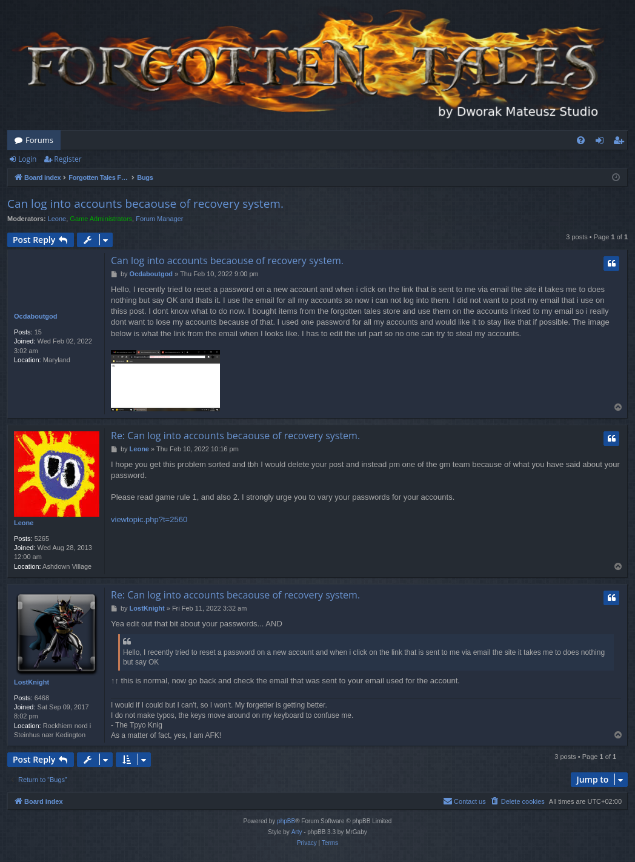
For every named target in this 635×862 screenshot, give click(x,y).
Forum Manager (159, 218)
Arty (296, 832)
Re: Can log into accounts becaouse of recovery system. (235, 435)
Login (27, 159)
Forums (39, 139)
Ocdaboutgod (36, 316)
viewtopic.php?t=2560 (149, 519)
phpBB (286, 821)
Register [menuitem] (621, 142)
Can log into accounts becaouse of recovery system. (145, 203)
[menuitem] (580, 140)
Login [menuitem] (602, 142)
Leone (57, 218)
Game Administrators (101, 218)
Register (67, 159)
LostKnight (31, 682)
